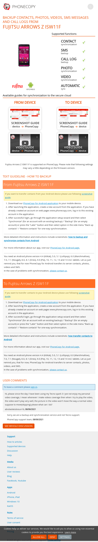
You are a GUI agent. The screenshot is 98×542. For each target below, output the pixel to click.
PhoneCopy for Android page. (65, 247)
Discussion (12, 450)
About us (11, 467)
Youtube (22, 480)
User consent (13, 522)
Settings (65, 537)
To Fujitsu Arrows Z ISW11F (73, 118)
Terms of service (15, 517)
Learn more (70, 532)
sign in (34, 387)
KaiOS (10, 505)
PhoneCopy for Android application (40, 203)
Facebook (12, 480)
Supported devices (16, 446)
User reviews (13, 471)
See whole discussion (19, 426)
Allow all (39, 537)
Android (11, 492)
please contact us (58, 270)
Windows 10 (13, 501)
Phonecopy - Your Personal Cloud (19, 6)
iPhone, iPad (13, 497)
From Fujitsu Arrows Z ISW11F (25, 118)
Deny (52, 537)
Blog (9, 476)
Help (9, 455)
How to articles (14, 441)
